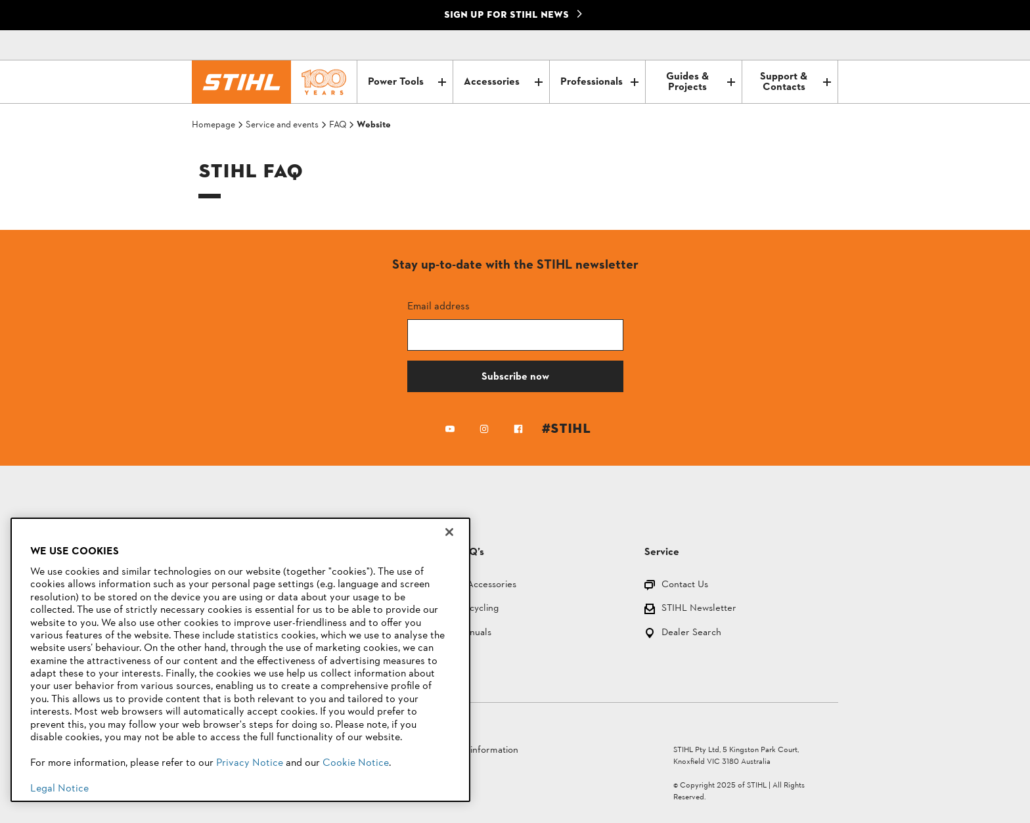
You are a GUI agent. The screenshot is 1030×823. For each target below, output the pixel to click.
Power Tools (407, 82)
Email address (438, 306)
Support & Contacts (795, 82)
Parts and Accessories (470, 585)
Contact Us (684, 585)
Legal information (481, 750)
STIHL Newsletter (698, 609)
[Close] (449, 532)
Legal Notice (59, 789)
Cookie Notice (356, 763)
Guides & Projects (700, 82)
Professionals (599, 82)
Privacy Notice (249, 763)
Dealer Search (691, 633)
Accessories (503, 82)
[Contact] (772, 45)
